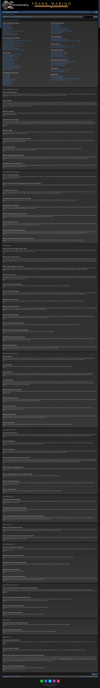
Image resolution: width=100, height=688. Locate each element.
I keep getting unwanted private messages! (59, 39)
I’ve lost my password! (7, 32)
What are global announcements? (9, 79)
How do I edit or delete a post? (9, 55)
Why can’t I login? (6, 29)
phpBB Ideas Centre (57, 650)
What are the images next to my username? (11, 45)
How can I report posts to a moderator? (10, 65)
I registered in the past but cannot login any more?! (13, 31)
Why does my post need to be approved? (11, 68)
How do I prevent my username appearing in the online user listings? (16, 40)
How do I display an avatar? (8, 47)
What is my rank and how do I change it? (11, 48)
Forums (16, 12)
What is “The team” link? (56, 33)
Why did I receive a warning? (8, 64)
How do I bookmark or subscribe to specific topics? (61, 62)
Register (13, 14)
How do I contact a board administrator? (59, 79)
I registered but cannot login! (8, 28)
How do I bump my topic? (8, 69)
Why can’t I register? (7, 27)
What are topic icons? (7, 84)
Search (4, 14)
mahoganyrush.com (8, 12)
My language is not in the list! (8, 44)
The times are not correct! (8, 42)
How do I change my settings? (9, 39)
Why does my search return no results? (59, 52)
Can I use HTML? (6, 75)
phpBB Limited (36, 641)
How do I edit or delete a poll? (9, 60)
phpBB (30, 208)
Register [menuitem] (97, 12)
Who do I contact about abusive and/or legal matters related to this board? (66, 78)
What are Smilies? (6, 76)
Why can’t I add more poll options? (10, 59)
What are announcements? (8, 80)
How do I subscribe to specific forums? (58, 64)
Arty (47, 685)
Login (9, 14)
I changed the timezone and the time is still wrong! (13, 43)
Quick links (3, 12)
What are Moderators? (55, 25)
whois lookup (85, 656)
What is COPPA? (6, 25)
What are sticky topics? (7, 81)
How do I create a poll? (7, 58)
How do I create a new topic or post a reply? (11, 54)
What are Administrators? (56, 24)
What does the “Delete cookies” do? (10, 34)
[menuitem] (93, 12)
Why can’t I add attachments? (9, 63)
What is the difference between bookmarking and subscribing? (63, 61)
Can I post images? (7, 78)
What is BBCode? (6, 74)
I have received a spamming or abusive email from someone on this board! (66, 40)
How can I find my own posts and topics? (59, 56)
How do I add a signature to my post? (10, 56)
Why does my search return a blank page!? (59, 54)
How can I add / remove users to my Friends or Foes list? (62, 46)
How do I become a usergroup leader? (58, 29)
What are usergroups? (55, 27)
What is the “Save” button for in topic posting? (12, 67)
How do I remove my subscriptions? (58, 65)
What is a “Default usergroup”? (57, 32)
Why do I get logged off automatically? (10, 33)
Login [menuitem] (95, 12)
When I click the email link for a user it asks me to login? (14, 49)
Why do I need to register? (8, 24)
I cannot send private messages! (57, 38)
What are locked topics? (7, 83)
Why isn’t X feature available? (57, 77)
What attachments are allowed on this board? (60, 70)
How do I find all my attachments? (58, 71)
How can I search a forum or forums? (58, 51)
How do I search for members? (57, 55)
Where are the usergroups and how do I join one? (61, 28)
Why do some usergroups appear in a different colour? (62, 31)
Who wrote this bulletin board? (57, 76)
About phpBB (88, 641)
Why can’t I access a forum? (8, 62)
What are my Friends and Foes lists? (58, 45)
